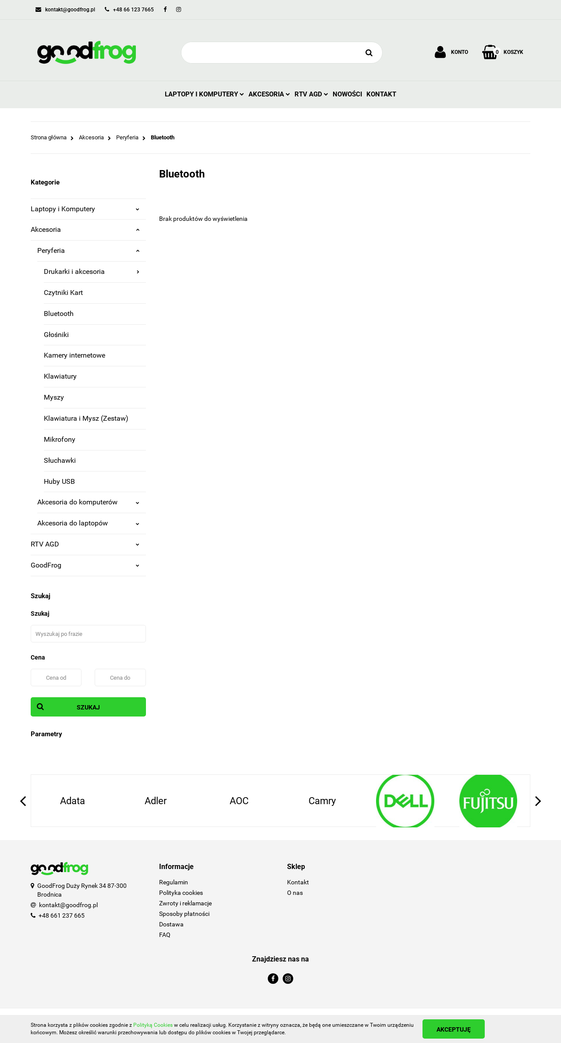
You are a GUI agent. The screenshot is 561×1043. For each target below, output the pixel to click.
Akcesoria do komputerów (88, 502)
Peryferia (88, 250)
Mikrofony (59, 439)
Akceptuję (454, 1029)
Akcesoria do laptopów (88, 523)
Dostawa (171, 924)
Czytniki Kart (63, 292)
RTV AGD (311, 94)
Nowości (347, 94)
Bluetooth (59, 313)
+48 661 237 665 (62, 915)
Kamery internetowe (74, 355)
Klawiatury (60, 376)
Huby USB (59, 481)
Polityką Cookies (153, 1025)
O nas (295, 892)
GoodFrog (85, 565)
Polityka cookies (181, 892)
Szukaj (88, 707)
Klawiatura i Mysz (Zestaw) (86, 418)
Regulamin (173, 882)
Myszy (54, 397)
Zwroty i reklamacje (185, 903)
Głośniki (56, 334)
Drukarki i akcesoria (91, 271)
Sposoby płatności (184, 913)
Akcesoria (269, 94)
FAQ (164, 934)
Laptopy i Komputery (204, 94)
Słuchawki (60, 460)
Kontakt (381, 94)
